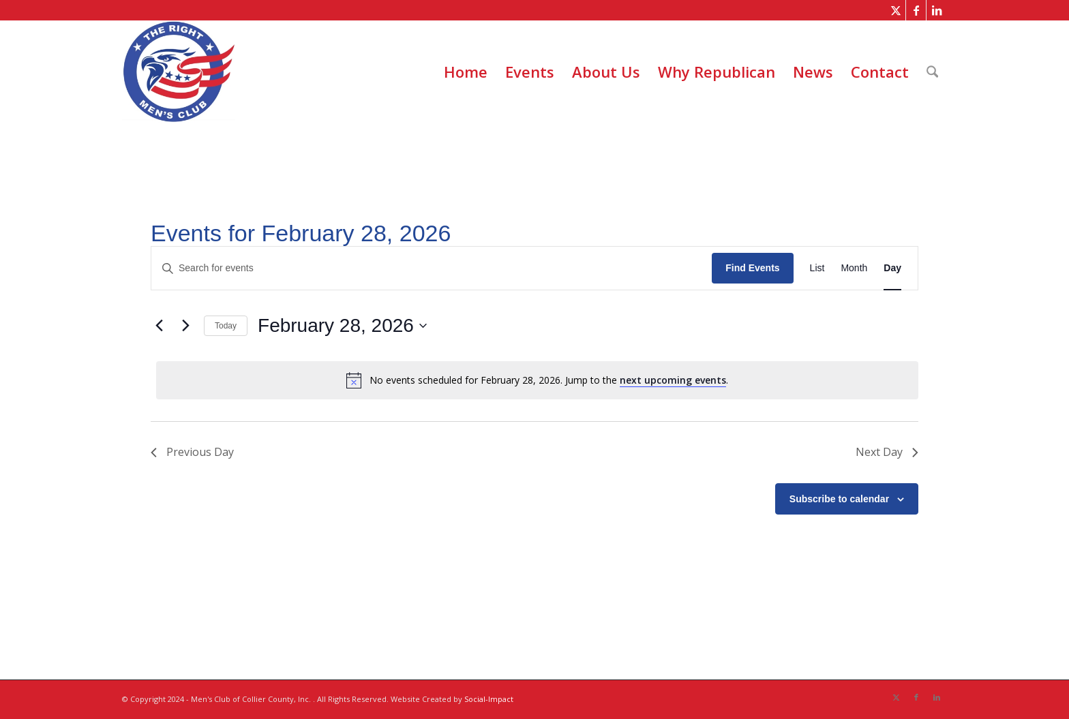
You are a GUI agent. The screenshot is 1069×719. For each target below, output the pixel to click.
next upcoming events (673, 379)
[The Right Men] (178, 71)
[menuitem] (465, 71)
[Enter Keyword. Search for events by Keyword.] (431, 268)
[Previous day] (159, 326)
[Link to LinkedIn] (937, 10)
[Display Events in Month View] (854, 268)
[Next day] (185, 326)
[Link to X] (895, 10)
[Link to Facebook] (916, 10)
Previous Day (193, 451)
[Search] (932, 71)
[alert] (537, 380)
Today (226, 326)
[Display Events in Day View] (892, 268)
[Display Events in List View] (817, 268)
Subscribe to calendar (839, 498)
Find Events (752, 267)
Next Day (886, 451)
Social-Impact (488, 699)
